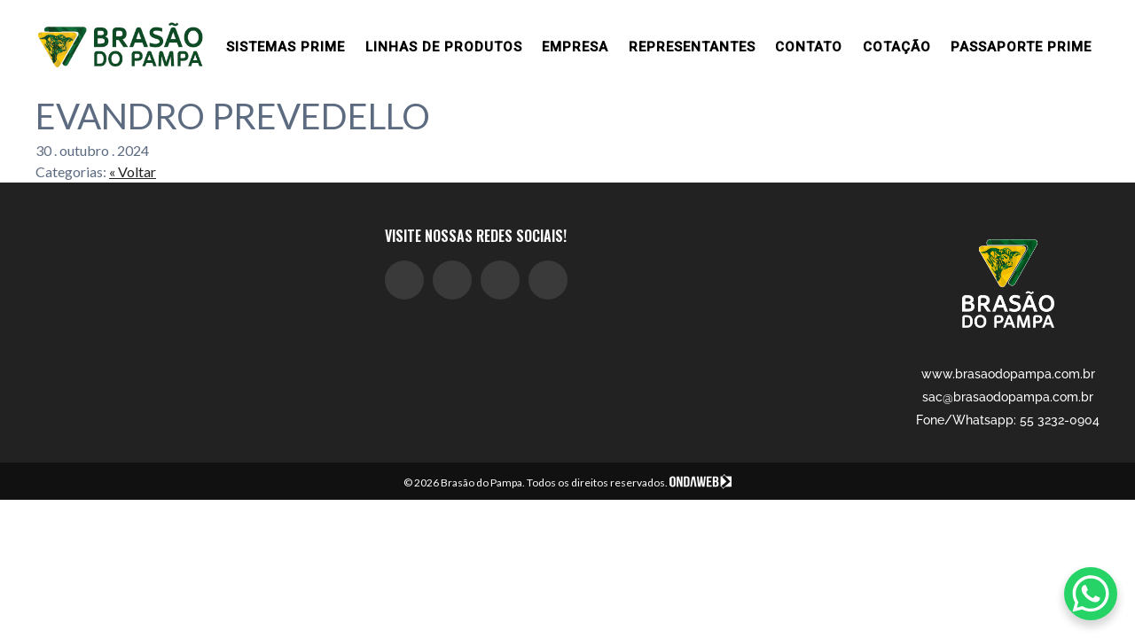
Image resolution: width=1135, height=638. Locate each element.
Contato (808, 47)
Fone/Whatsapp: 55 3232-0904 (1008, 420)
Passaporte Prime (1021, 47)
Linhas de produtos (443, 47)
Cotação (897, 47)
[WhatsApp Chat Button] (1090, 593)
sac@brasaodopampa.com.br (1007, 397)
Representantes (692, 47)
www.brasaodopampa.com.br (1008, 374)
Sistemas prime (285, 47)
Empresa (575, 47)
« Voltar (132, 171)
